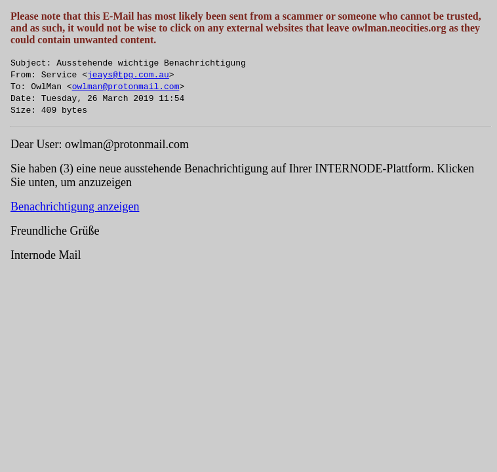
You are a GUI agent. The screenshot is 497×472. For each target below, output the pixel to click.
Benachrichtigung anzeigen (74, 206)
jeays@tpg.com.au (128, 74)
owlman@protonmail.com (126, 86)
